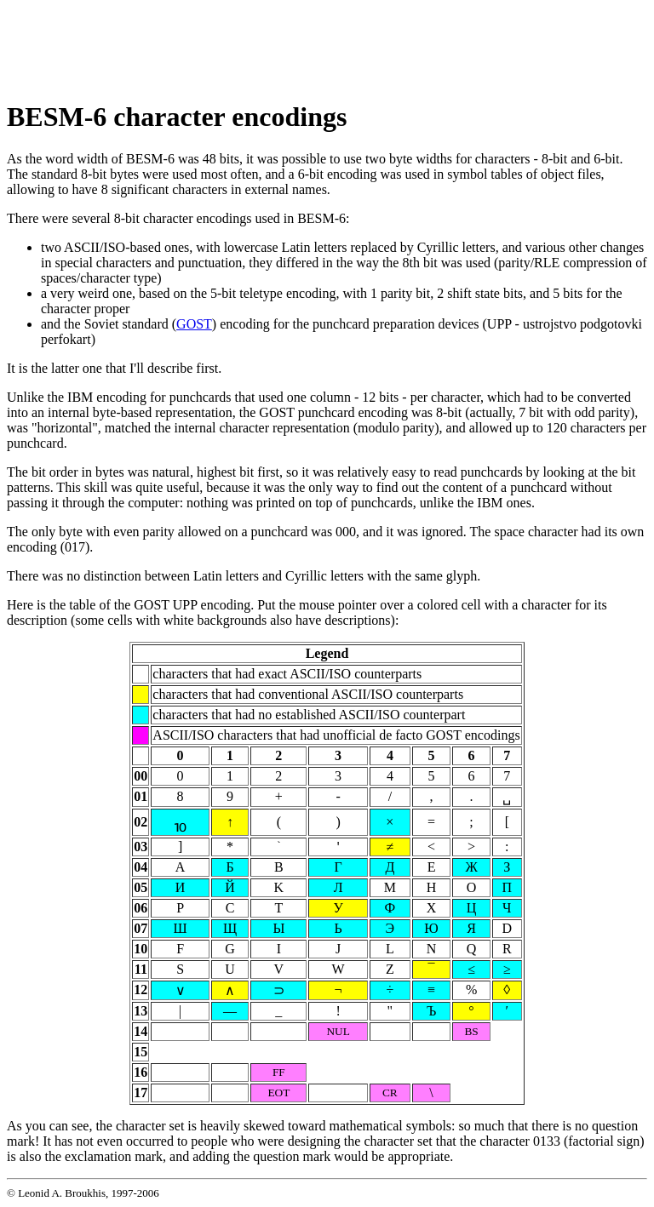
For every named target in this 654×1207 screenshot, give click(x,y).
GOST (194, 324)
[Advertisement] (317, 45)
